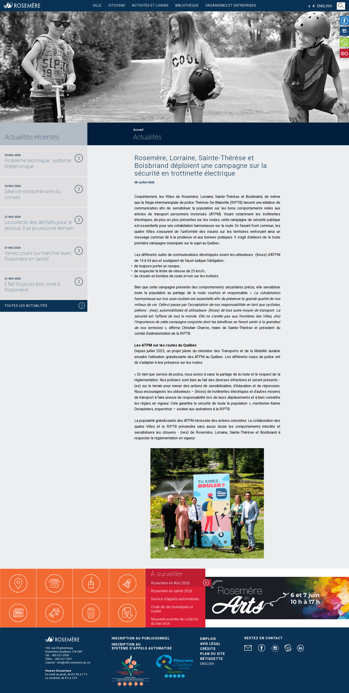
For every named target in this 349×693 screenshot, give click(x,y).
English (324, 6)
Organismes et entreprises (231, 5)
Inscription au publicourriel (141, 638)
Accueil (138, 130)
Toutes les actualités (45, 306)
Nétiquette (211, 658)
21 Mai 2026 (44, 223)
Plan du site (212, 653)
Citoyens (116, 5)
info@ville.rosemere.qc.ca (73, 663)
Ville (97, 5)
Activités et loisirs (150, 5)
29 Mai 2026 (44, 161)
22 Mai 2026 (44, 192)
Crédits (208, 648)
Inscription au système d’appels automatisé (142, 646)
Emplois (208, 638)
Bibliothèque (187, 5)
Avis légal (210, 643)
